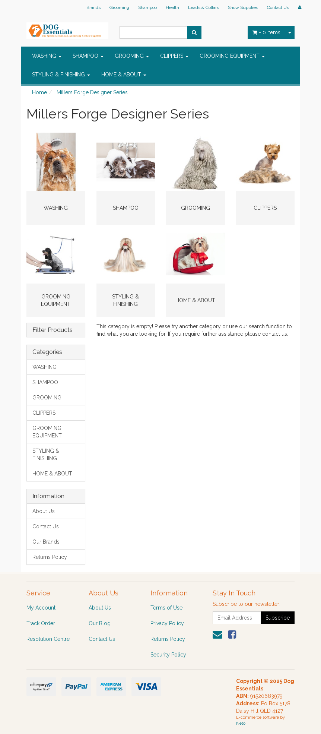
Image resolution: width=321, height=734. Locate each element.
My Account (40, 608)
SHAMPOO (88, 56)
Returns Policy (49, 557)
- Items (266, 32)
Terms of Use (166, 608)
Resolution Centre (48, 639)
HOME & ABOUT (123, 74)
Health (172, 7)
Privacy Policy (167, 623)
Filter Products (52, 330)
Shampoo (147, 7)
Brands (93, 7)
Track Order (40, 623)
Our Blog (100, 623)
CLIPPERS (174, 56)
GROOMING (132, 56)
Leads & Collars (203, 7)
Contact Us (278, 7)
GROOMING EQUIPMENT (232, 56)
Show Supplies (243, 7)
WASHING (46, 56)
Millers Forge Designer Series (92, 92)
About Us (43, 511)
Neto (240, 723)
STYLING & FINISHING (61, 74)
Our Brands (46, 542)
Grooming (119, 7)
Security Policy (168, 655)
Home (39, 92)
